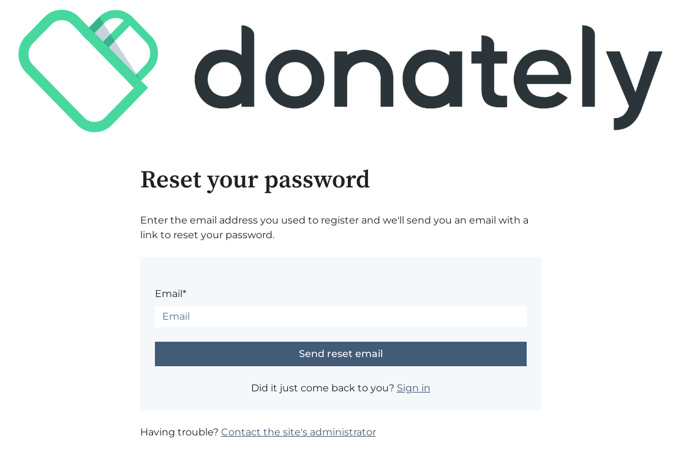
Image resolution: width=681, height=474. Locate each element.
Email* (170, 293)
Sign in (414, 388)
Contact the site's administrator (298, 432)
